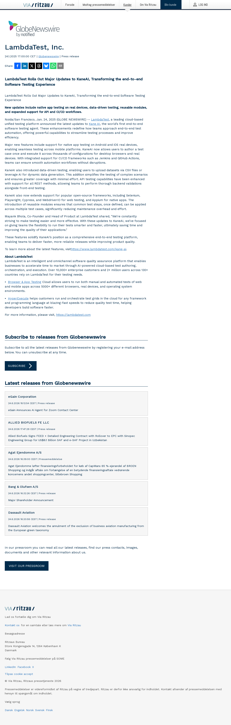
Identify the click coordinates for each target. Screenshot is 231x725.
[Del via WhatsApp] (53, 66)
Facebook (24, 667)
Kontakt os (12, 625)
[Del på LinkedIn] (24, 66)
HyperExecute (18, 298)
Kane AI (94, 124)
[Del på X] (32, 66)
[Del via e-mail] (60, 66)
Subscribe (20, 366)
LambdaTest (100, 119)
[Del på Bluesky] (46, 66)
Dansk (9, 710)
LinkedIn (10, 667)
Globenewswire (48, 56)
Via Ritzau (74, 625)
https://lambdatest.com (73, 315)
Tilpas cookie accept (19, 673)
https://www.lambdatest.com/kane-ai (98, 249)
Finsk (49, 710)
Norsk (30, 710)
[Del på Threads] (39, 66)
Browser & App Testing (24, 282)
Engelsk (19, 710)
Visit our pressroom (27, 566)
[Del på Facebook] (17, 66)
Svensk (39, 710)
